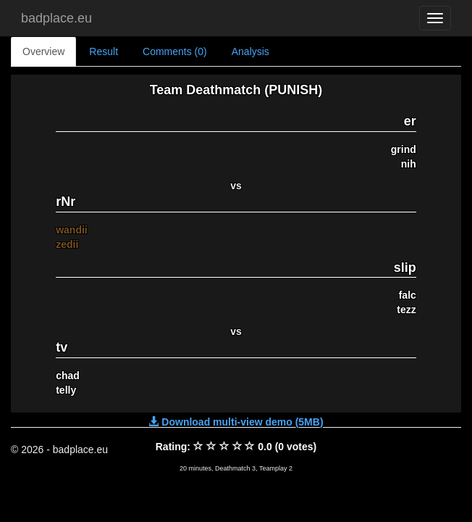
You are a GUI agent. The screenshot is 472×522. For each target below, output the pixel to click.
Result (103, 51)
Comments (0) (175, 51)
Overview (43, 51)
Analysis (250, 51)
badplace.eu (56, 18)
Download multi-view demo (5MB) (235, 422)
